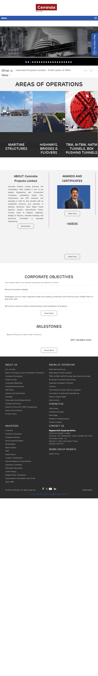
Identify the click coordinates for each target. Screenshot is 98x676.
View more (72, 213)
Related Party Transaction (15, 475)
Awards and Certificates (15, 393)
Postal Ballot (10, 444)
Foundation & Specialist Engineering (64, 393)
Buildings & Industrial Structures (62, 379)
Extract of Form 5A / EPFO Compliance (21, 407)
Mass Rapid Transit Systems (60, 373)
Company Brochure (13, 403)
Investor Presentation (14, 458)
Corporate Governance (14, 386)
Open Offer (9, 482)
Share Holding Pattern (14, 441)
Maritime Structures (57, 369)
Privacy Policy (11, 414)
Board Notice (10, 447)
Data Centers (54, 400)
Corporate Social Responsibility (18, 400)
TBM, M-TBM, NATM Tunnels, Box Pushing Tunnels (69, 376)
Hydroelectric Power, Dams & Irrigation (65, 390)
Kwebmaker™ (87, 490)
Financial (9, 430)
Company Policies (12, 437)
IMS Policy (9, 390)
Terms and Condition (13, 410)
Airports (52, 386)
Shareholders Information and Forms (20, 478)
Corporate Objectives (13, 383)
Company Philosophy (13, 376)
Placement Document (13, 468)
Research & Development (59, 419)
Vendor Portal (11, 379)
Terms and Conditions (41, 494)
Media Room (10, 454)
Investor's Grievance (13, 434)
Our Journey (10, 369)
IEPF (7, 451)
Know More (25, 226)
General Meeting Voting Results (18, 461)
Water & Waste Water (57, 397)
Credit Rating (10, 471)
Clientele (8, 397)
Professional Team (56, 412)
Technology (53, 408)
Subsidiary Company (13, 465)
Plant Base (53, 415)
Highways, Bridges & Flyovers (61, 383)
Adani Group (54, 454)
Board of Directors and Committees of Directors (24, 373)
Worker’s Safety (55, 422)
